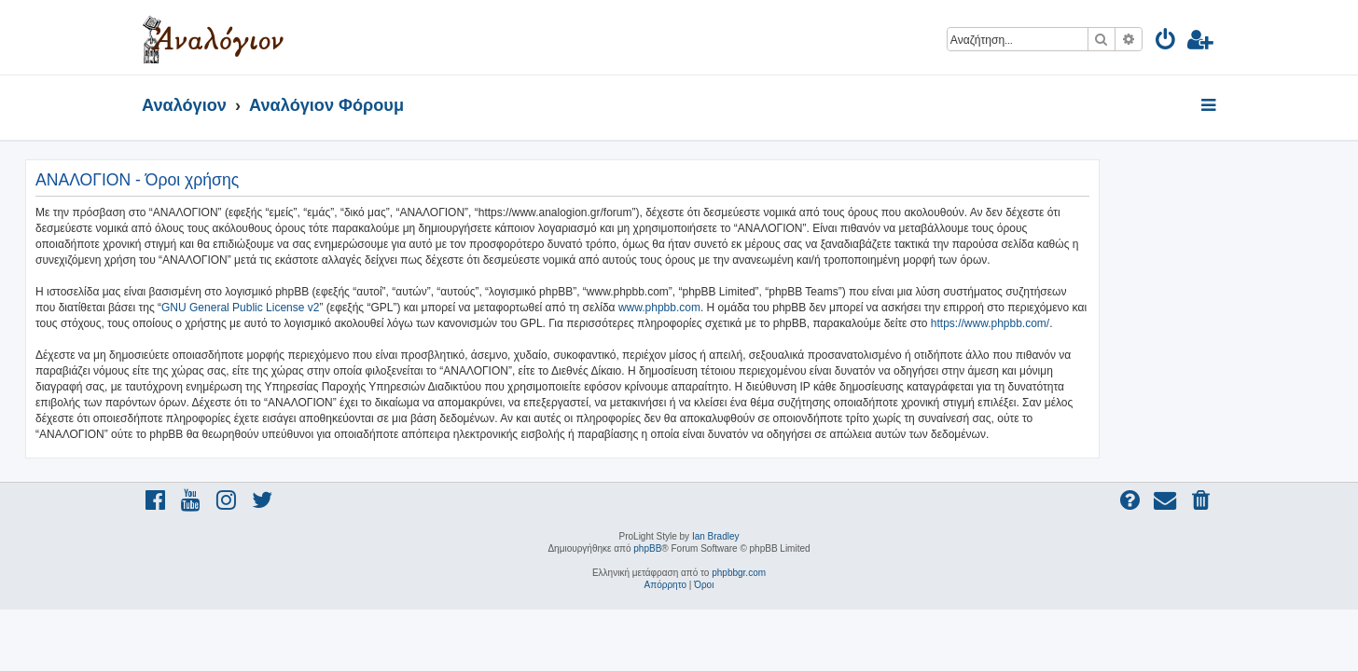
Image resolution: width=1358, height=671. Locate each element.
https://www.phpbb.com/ (1106, 323)
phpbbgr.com (739, 573)
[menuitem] (1166, 42)
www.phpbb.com (776, 307)
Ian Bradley (716, 536)
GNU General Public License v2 (357, 307)
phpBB (647, 548)
